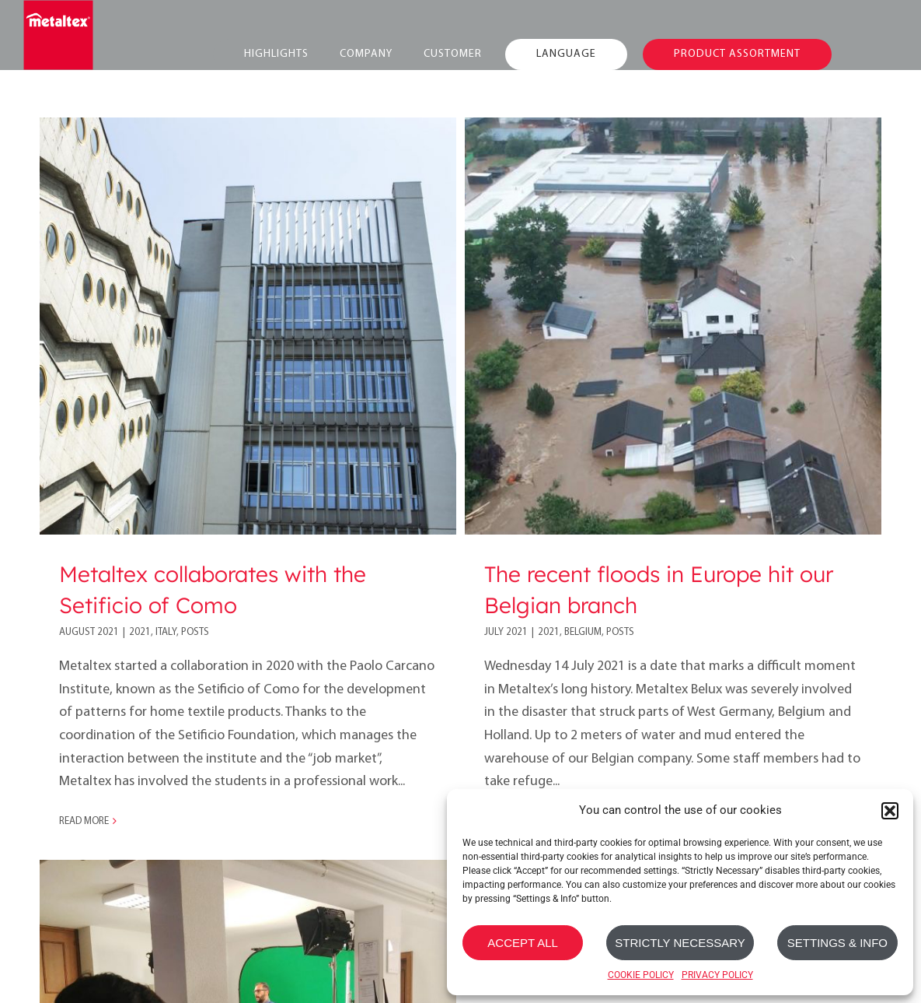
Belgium (577, 632)
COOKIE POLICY (641, 975)
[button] (890, 811)
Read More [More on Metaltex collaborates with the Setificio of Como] (84, 821)
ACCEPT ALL (522, 942)
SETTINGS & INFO (837, 942)
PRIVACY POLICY (717, 975)
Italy (165, 632)
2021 (140, 632)
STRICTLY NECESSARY (680, 942)
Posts (195, 632)
